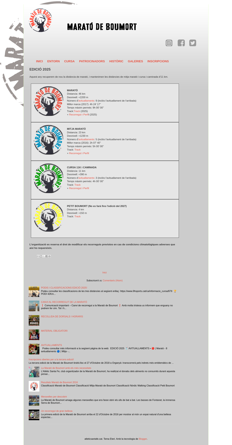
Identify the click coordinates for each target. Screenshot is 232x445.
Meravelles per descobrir (54, 396)
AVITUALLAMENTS (51, 345)
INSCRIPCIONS (158, 61)
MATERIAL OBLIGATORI (54, 331)
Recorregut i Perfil (79, 153)
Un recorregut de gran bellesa (56, 411)
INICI (39, 61)
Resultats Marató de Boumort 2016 (59, 382)
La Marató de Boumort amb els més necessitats (66, 368)
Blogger (143, 439)
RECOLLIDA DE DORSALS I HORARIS (62, 316)
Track (77, 111)
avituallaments (86, 100)
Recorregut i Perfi (78, 114)
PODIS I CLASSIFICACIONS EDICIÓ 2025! (64, 287)
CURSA (69, 61)
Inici (104, 272)
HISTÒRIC (116, 61)
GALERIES (135, 61)
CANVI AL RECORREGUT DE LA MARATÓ (64, 302)
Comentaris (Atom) (113, 280)
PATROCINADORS (92, 61)
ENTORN (53, 61)
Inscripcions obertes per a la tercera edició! (51, 359)
